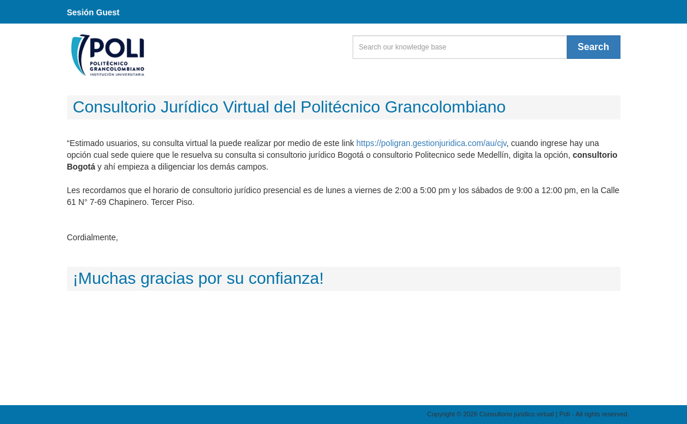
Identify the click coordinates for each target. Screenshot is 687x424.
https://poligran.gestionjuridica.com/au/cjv (431, 143)
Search (593, 47)
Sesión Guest (93, 12)
